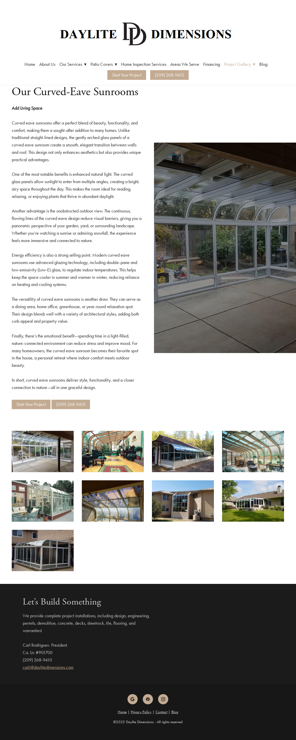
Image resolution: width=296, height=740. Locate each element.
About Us (47, 64)
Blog (263, 64)
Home (29, 64)
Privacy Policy (141, 712)
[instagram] (163, 699)
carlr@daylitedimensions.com (48, 667)
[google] (132, 699)
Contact (161, 712)
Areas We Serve (184, 64)
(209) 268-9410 (169, 75)
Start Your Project (126, 75)
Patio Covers (104, 64)
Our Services (72, 64)
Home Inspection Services (143, 64)
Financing (211, 64)
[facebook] (148, 699)
